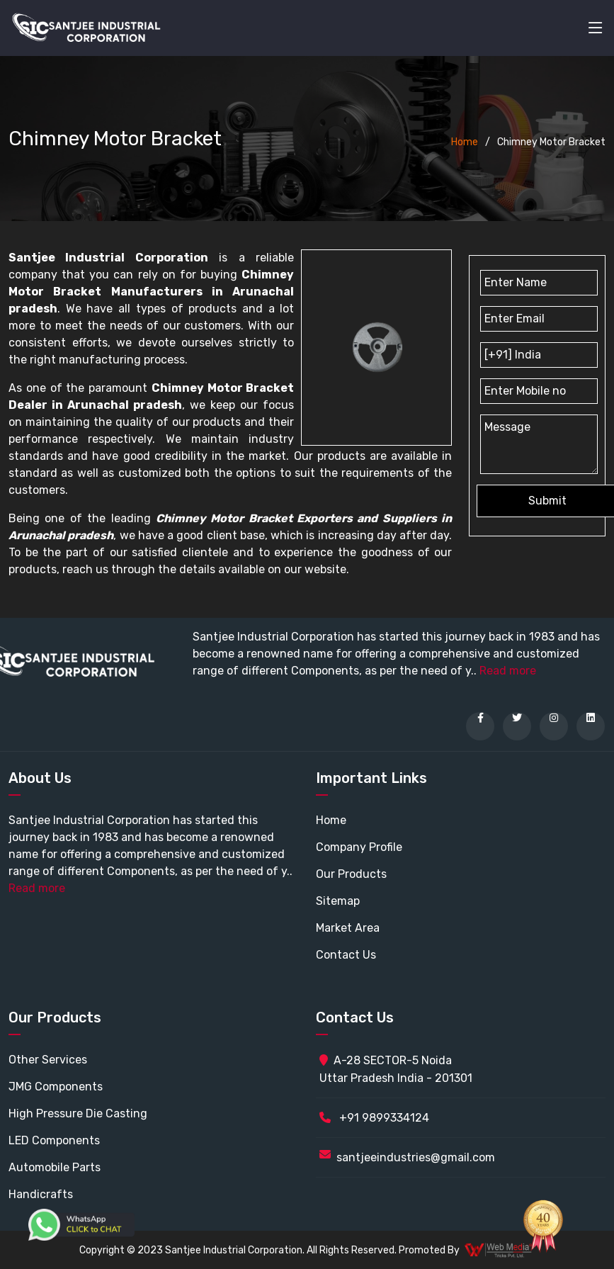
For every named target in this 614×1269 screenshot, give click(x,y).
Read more (507, 670)
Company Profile (359, 847)
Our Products (351, 874)
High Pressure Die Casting (77, 1113)
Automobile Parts (54, 1167)
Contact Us (346, 954)
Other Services (47, 1059)
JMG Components (55, 1086)
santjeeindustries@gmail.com (415, 1157)
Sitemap (338, 901)
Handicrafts (40, 1194)
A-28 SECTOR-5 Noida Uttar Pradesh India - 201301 (395, 1069)
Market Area (348, 928)
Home (464, 142)
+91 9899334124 (374, 1117)
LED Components (54, 1140)
